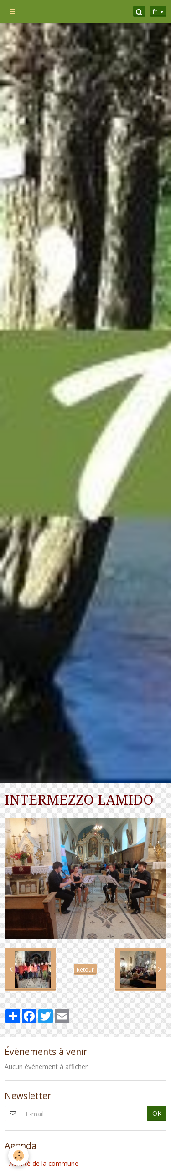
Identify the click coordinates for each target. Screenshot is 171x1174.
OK (156, 1113)
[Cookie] (18, 1155)
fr (155, 11)
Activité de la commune (43, 1163)
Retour (85, 969)
